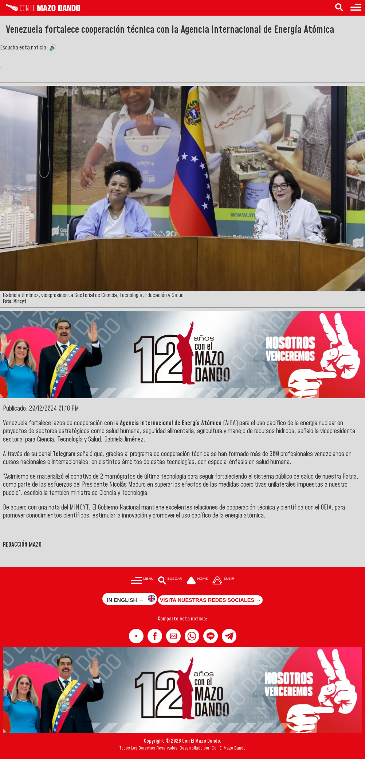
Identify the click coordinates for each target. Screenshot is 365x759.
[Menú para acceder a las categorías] (356, 8)
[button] (136, 636)
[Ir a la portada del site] (197, 581)
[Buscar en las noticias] (339, 8)
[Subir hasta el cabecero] (223, 581)
